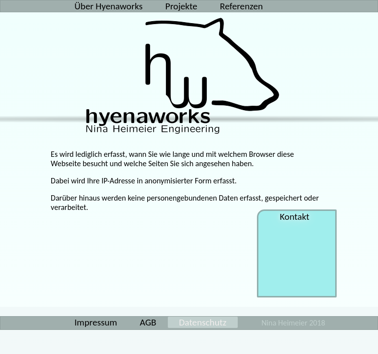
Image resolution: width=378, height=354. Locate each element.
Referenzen (241, 6)
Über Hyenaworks (108, 6)
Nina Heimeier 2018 (293, 322)
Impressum (95, 322)
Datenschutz (202, 322)
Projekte (181, 6)
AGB (148, 322)
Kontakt (296, 216)
